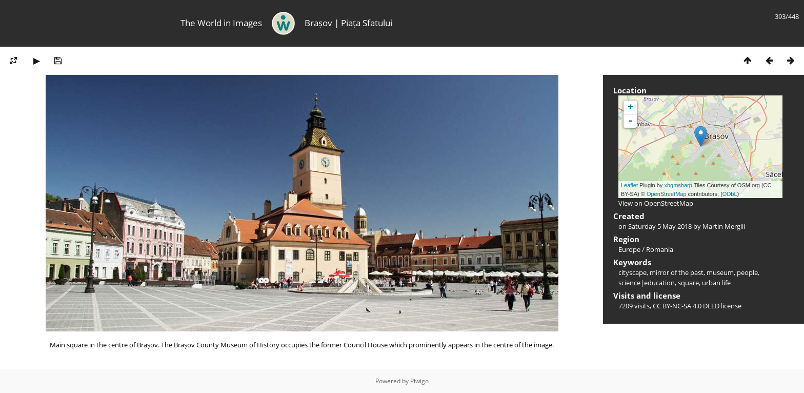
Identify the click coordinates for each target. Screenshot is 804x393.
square (688, 282)
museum (720, 272)
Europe (629, 249)
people (747, 272)
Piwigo (419, 381)
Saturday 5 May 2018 (660, 226)
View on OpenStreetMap (655, 203)
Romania (659, 249)
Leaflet (629, 185)
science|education (646, 282)
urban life (716, 282)
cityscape (632, 272)
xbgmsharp (678, 185)
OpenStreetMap (667, 194)
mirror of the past (677, 272)
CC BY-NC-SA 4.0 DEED (686, 305)
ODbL (729, 194)
